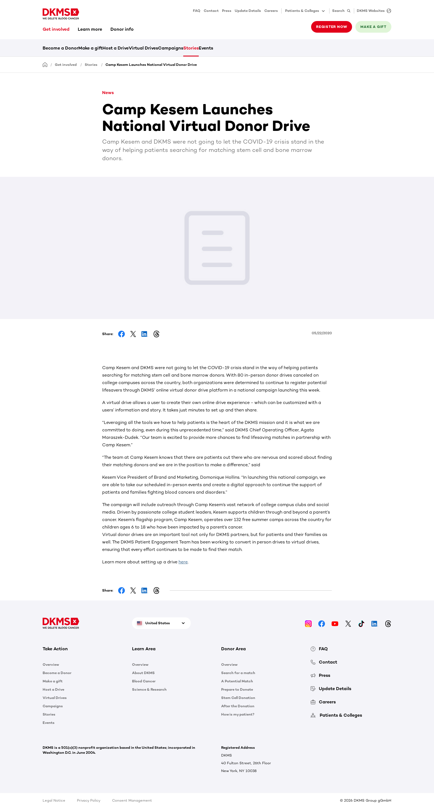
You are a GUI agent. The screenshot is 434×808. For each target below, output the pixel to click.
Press (226, 11)
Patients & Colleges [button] (305, 11)
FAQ (196, 11)
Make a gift (373, 27)
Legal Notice (54, 800)
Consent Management (132, 800)
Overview (51, 664)
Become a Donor (60, 48)
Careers (271, 11)
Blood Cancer (144, 681)
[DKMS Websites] (372, 11)
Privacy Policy (88, 800)
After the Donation (237, 706)
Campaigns (170, 48)
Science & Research (149, 689)
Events (206, 48)
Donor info (122, 29)
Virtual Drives (143, 48)
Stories (191, 48)
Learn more (90, 29)
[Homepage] (45, 64)
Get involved (56, 29)
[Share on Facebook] (121, 334)
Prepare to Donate (237, 689)
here (183, 561)
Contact (211, 11)
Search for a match (238, 673)
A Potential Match (237, 681)
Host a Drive (115, 48)
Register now (331, 27)
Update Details (248, 11)
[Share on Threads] (156, 334)
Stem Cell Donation (238, 698)
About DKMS (143, 673)
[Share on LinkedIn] (144, 334)
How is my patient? (237, 714)
